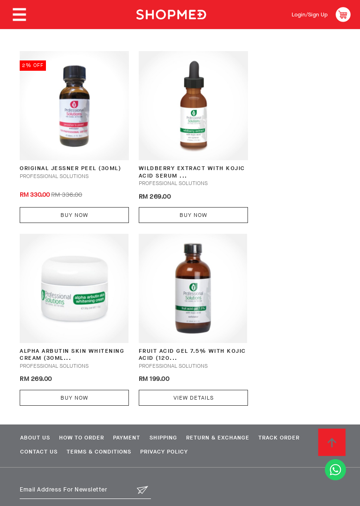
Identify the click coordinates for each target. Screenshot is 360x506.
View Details (67, 371)
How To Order (85, 411)
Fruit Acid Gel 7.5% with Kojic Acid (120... (65, 329)
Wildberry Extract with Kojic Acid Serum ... (172, 160)
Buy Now (67, 202)
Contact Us (37, 426)
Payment (135, 411)
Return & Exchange (236, 411)
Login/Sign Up (306, 14)
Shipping (177, 411)
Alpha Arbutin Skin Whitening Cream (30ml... (280, 160)
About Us (34, 411)
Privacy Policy (173, 426)
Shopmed (261, 495)
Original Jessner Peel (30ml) (60, 160)
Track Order (302, 411)
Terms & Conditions (102, 426)
